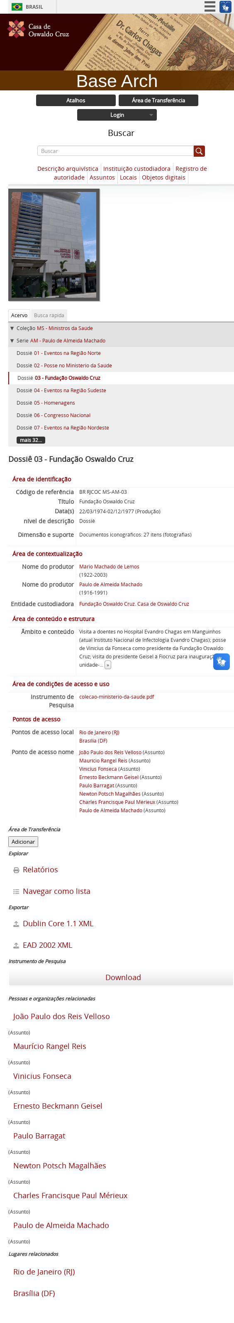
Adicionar (23, 841)
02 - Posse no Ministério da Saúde (73, 365)
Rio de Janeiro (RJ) (99, 732)
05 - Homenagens (54, 402)
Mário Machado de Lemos (109, 566)
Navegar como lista (51, 891)
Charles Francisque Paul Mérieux (117, 802)
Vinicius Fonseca (98, 768)
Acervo (19, 315)
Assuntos (102, 177)
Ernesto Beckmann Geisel (109, 777)
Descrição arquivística (67, 168)
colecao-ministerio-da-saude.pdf (116, 696)
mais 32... (31, 440)
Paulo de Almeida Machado (110, 584)
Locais (128, 177)
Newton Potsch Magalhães (110, 793)
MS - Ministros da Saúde (65, 328)
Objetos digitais (163, 177)
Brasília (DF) (93, 740)
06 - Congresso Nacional (62, 415)
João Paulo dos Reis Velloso (110, 752)
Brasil (34, 6)
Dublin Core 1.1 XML (53, 923)
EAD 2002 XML (42, 945)
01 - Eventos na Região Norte (67, 353)
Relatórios (35, 869)
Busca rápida (49, 315)
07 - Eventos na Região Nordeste (71, 427)
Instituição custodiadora (137, 168)
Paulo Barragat (96, 785)
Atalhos (75, 100)
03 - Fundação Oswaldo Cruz (67, 377)
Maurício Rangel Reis (103, 760)
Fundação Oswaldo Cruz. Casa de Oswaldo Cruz (134, 603)
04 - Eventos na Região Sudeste (70, 390)
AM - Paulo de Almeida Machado (67, 340)
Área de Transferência (158, 100)
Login (117, 115)
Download (122, 977)
